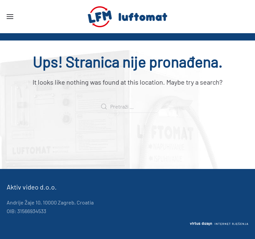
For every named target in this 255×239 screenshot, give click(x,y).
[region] (127, 36)
